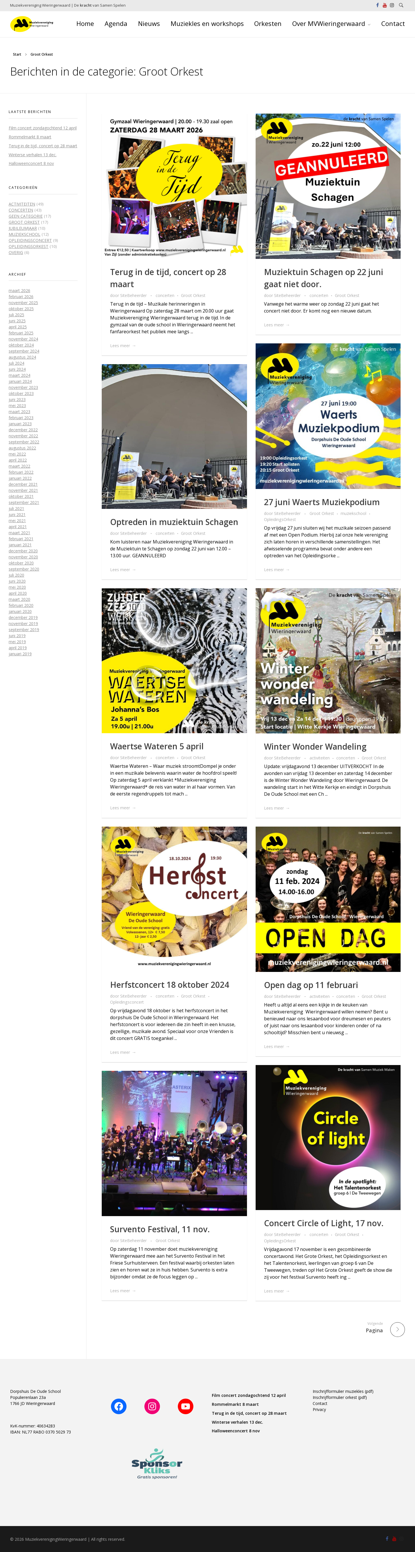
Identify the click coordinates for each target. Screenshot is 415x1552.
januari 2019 (20, 653)
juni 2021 (17, 514)
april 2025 (18, 327)
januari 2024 (20, 381)
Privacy (319, 1409)
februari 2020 (21, 605)
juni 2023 (17, 399)
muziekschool (353, 513)
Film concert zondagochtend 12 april (43, 128)
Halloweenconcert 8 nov (31, 163)
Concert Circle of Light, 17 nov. (324, 1223)
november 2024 (23, 339)
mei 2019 (17, 641)
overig (16, 252)
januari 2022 (20, 478)
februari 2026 (21, 296)
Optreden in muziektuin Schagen (174, 521)
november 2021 (23, 490)
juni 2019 (17, 635)
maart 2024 (19, 375)
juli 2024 (16, 363)
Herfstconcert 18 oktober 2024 (169, 984)
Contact (320, 1403)
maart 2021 (19, 532)
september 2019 (24, 629)
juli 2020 (16, 575)
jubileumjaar (23, 228)
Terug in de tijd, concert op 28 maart (43, 145)
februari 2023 (21, 417)
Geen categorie (26, 216)
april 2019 (18, 647)
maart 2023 (19, 411)
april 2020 (18, 593)
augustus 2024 (22, 357)
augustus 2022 (22, 448)
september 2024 (24, 351)
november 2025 (23, 302)
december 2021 (23, 484)
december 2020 (23, 551)
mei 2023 (17, 405)
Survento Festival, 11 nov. (160, 1229)
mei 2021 (17, 520)
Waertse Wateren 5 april (157, 746)
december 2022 (23, 429)
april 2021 (18, 526)
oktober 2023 (21, 393)
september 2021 (24, 502)
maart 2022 (19, 466)
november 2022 (23, 436)
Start (17, 54)
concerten (165, 295)
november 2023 (23, 387)
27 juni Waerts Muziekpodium (322, 501)
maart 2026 (19, 290)
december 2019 (23, 617)
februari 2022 (21, 472)
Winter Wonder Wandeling (315, 746)
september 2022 (24, 442)
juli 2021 (16, 508)
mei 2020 (17, 587)
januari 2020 (20, 611)
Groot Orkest (193, 295)
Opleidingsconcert (127, 1002)
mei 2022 (17, 454)
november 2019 (23, 623)
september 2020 (24, 569)
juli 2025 (16, 314)
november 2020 (23, 557)
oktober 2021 (21, 496)
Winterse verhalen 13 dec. (32, 154)
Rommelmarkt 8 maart (30, 137)
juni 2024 (17, 369)
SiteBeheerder (134, 295)
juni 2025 (17, 320)
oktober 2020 (21, 563)
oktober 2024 (21, 345)
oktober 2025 (21, 308)
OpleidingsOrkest (280, 519)
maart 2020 (19, 599)
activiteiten (320, 758)
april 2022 (18, 460)
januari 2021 (20, 545)
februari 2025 (21, 333)
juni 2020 (17, 581)
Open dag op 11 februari (311, 984)
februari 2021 (21, 538)
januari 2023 (20, 423)
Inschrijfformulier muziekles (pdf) (343, 1391)
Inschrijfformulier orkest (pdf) (340, 1397)
